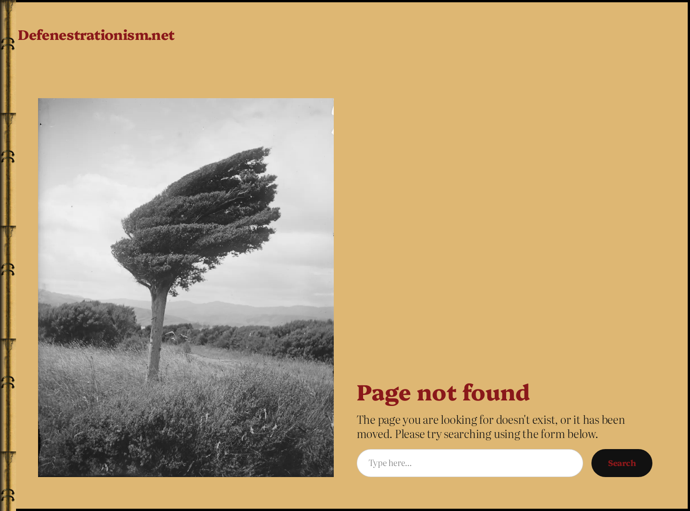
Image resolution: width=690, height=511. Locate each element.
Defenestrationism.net (96, 34)
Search (622, 462)
